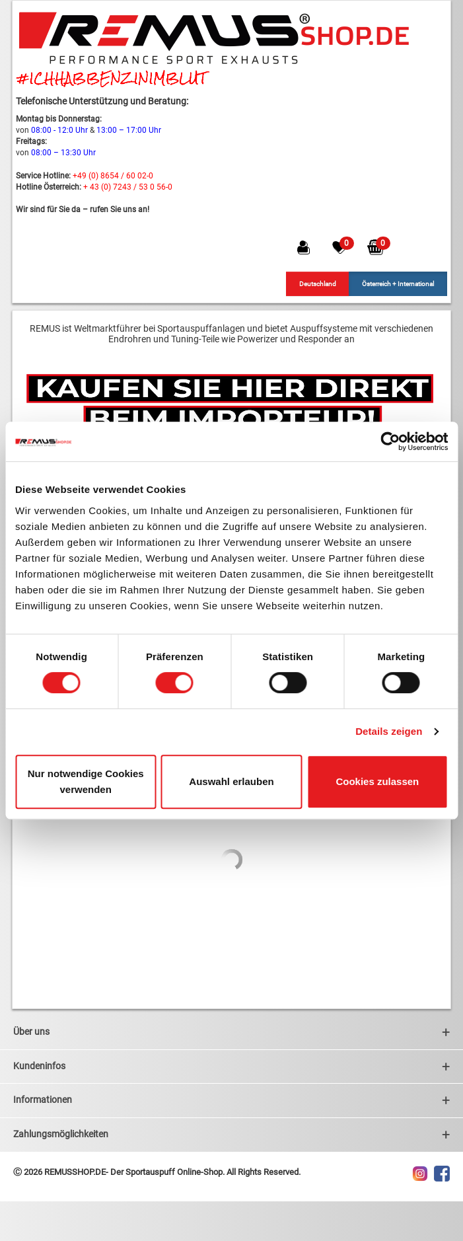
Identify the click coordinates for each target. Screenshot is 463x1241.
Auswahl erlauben (231, 781)
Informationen (231, 1100)
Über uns (231, 1032)
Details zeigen (388, 731)
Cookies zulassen (377, 781)
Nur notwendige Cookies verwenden (86, 781)
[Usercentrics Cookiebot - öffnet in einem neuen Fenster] (390, 441)
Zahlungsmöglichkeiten (231, 1134)
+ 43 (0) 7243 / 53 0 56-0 (127, 187)
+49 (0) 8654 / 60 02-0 (113, 175)
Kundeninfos (231, 1066)
